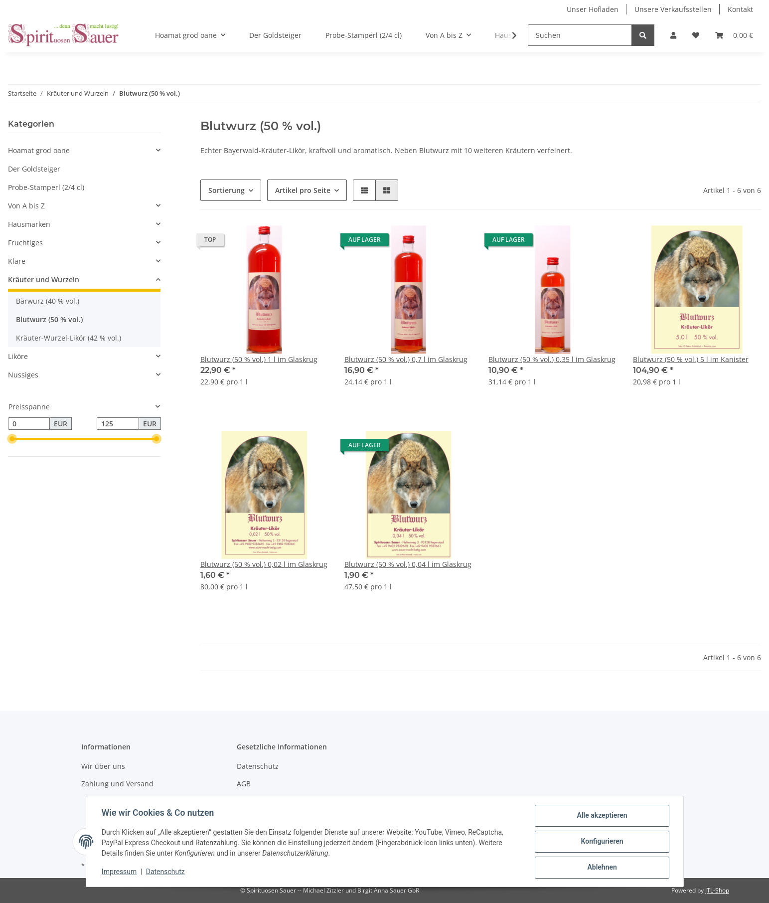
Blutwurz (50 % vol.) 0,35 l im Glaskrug (551, 359)
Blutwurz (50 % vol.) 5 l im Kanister (691, 359)
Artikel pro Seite (302, 190)
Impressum (119, 872)
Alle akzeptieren (602, 816)
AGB (244, 783)
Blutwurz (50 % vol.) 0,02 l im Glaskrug (263, 564)
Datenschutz (258, 766)
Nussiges (23, 374)
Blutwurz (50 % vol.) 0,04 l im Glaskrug (407, 564)
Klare (16, 261)
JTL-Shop (717, 890)
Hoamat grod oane (39, 150)
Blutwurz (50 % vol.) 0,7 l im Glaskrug (405, 359)
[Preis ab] (29, 423)
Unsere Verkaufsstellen (673, 9)
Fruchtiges (25, 242)
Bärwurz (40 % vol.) (47, 301)
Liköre (18, 356)
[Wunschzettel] (695, 35)
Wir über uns (103, 766)
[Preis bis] (118, 423)
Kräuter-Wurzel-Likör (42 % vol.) (68, 338)
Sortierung (226, 190)
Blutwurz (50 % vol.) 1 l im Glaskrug (258, 359)
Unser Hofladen (592, 9)
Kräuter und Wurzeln (43, 279)
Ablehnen (601, 868)
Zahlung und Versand (117, 783)
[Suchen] (580, 35)
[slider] (11, 439)
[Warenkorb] (734, 35)
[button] (673, 35)
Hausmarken (29, 224)
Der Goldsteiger (34, 169)
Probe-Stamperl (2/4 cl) (46, 187)
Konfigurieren (602, 842)
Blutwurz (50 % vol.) (49, 319)
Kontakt (740, 9)
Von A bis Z (26, 205)
